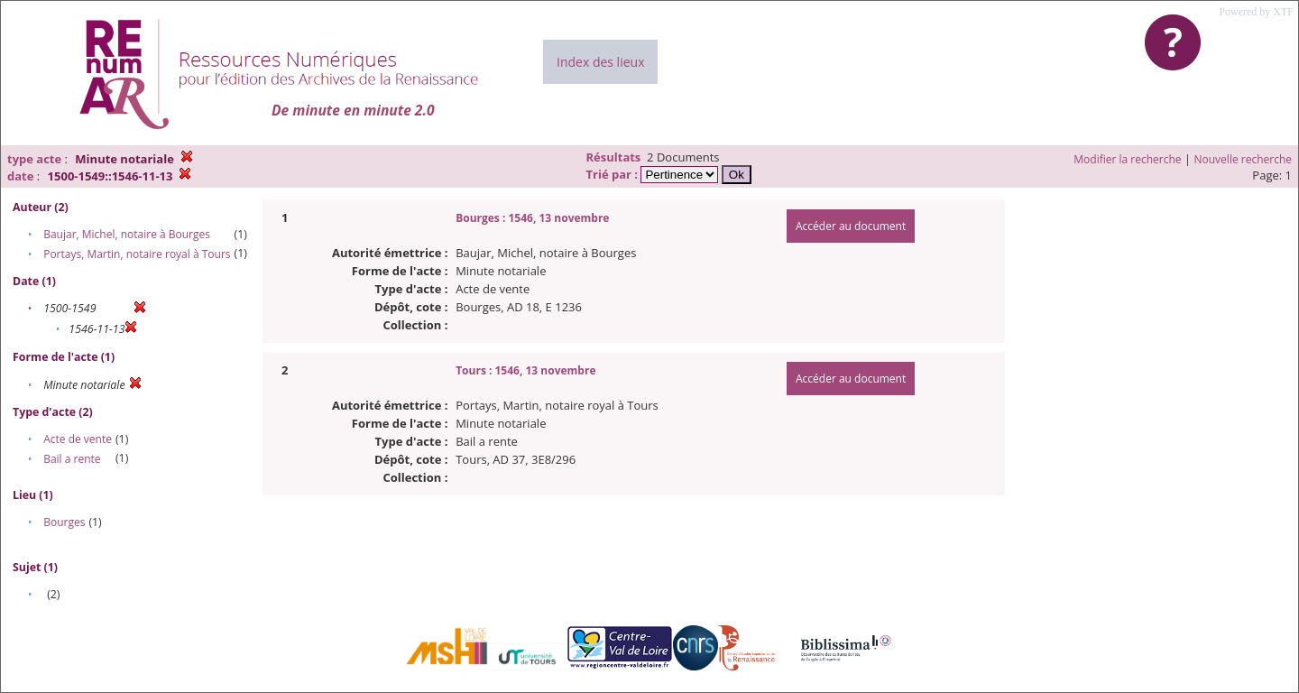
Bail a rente (71, 459)
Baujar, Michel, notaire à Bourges (126, 234)
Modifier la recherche (1127, 159)
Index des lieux (600, 61)
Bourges (64, 522)
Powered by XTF (1256, 11)
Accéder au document (851, 226)
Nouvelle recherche (1243, 159)
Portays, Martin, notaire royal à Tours (136, 254)
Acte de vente (77, 439)
